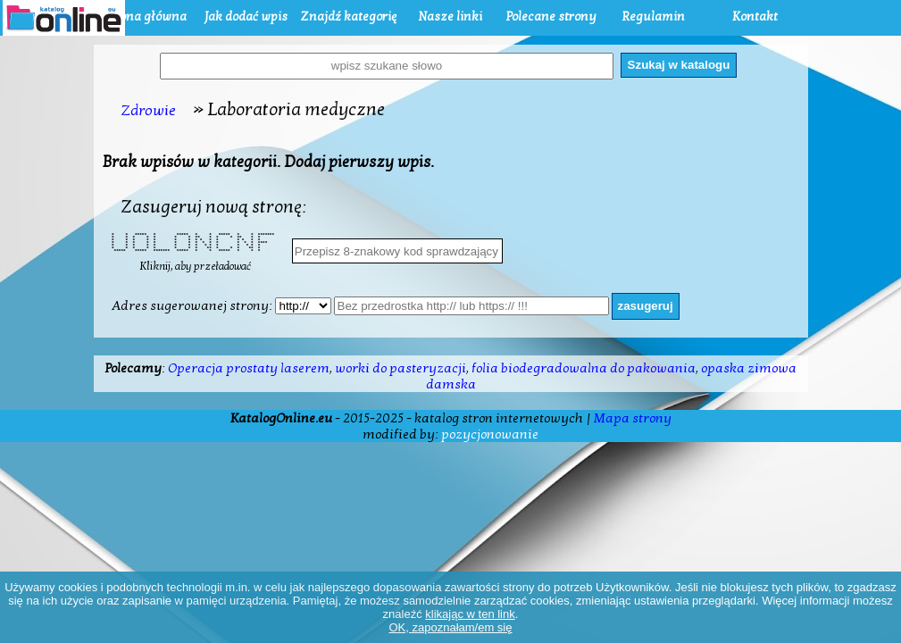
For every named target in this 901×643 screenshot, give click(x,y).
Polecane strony (551, 16)
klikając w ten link (469, 614)
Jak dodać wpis (246, 16)
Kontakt (755, 16)
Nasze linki (450, 16)
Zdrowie (148, 110)
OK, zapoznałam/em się (450, 627)
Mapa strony (633, 418)
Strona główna (145, 16)
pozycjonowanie (489, 434)
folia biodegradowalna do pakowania (583, 368)
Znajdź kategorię (348, 16)
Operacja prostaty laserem (249, 368)
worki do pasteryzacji (400, 368)
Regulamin (653, 16)
